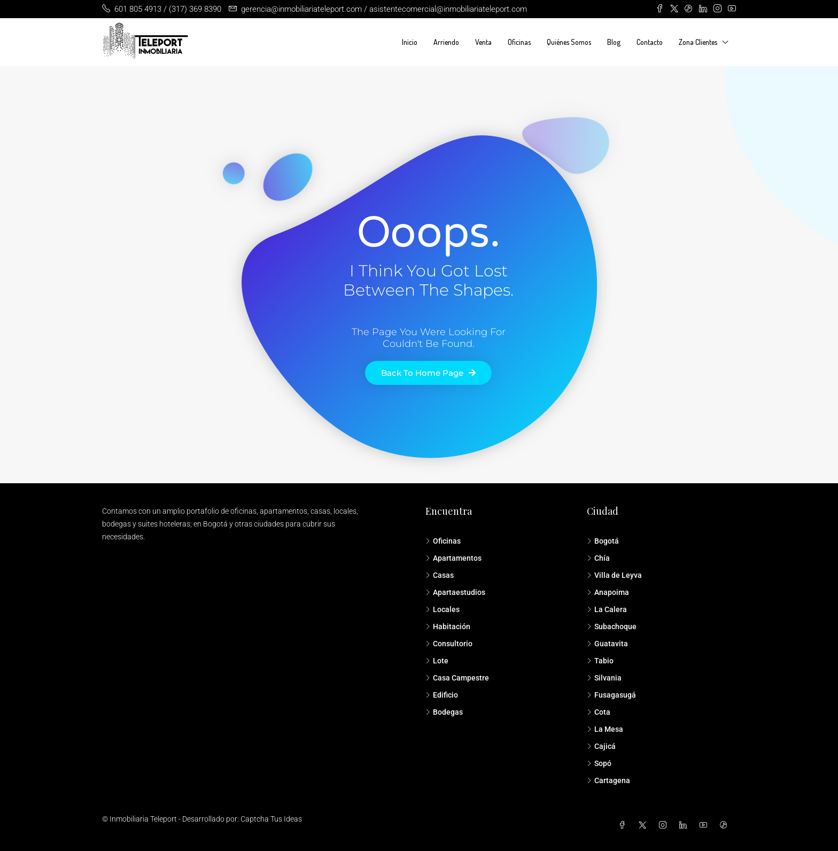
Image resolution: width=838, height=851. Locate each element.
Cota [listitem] (598, 712)
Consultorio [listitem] (448, 643)
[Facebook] (624, 825)
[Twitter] (644, 825)
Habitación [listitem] (447, 626)
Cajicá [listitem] (601, 746)
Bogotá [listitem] (603, 541)
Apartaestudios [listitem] (455, 592)
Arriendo (446, 42)
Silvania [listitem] (604, 678)
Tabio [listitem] (600, 660)
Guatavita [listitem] (607, 643)
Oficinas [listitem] (443, 541)
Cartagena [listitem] (608, 780)
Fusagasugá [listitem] (611, 695)
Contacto (650, 42)
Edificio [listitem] (441, 695)
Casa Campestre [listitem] (457, 678)
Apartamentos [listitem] (453, 558)
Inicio (409, 42)
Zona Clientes (698, 42)
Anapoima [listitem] (608, 592)
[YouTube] (705, 825)
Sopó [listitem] (599, 763)
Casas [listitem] (439, 575)
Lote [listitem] (436, 660)
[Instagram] (665, 825)
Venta (483, 42)
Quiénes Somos (569, 42)
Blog (613, 42)
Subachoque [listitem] (612, 626)
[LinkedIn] (685, 825)
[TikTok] (726, 825)
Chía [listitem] (598, 558)
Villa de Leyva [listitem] (614, 575)
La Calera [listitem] (607, 609)
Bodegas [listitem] (444, 712)
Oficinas (519, 42)
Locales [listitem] (442, 609)
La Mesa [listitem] (605, 729)
